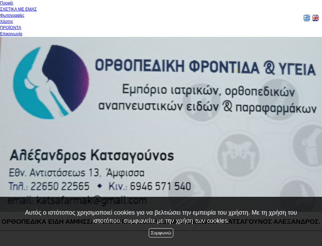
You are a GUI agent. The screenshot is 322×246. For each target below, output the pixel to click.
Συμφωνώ (161, 232)
